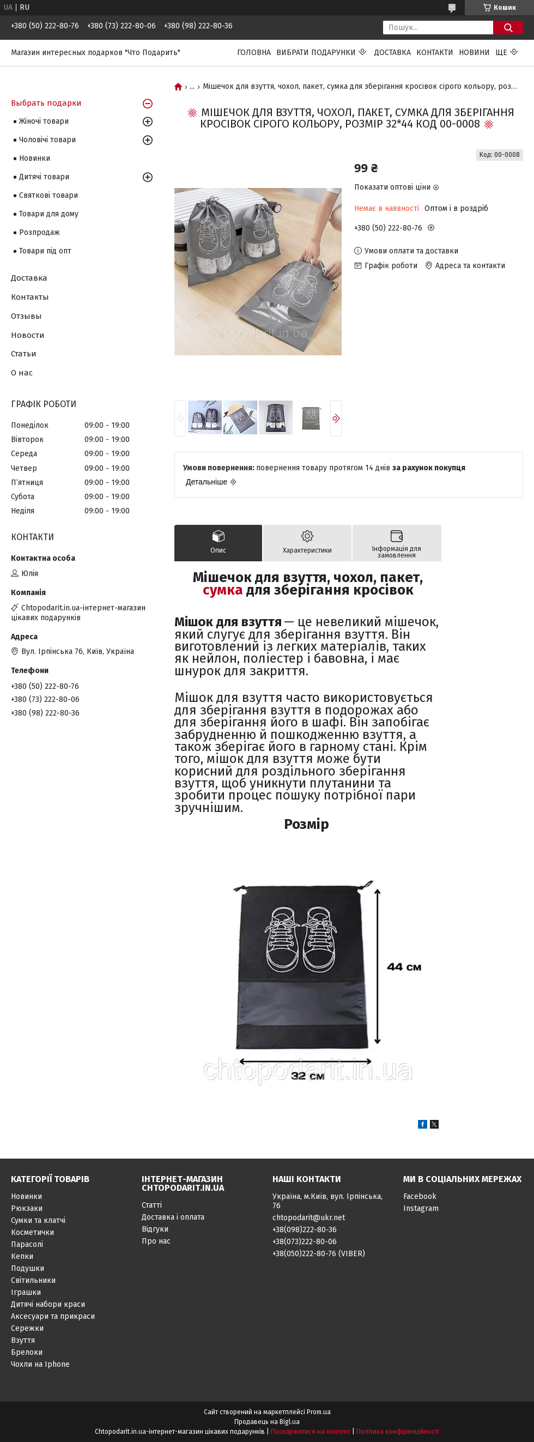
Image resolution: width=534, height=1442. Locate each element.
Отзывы (26, 316)
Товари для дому (48, 214)
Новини (474, 52)
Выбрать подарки (46, 103)
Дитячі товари (44, 176)
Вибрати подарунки (316, 52)
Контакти (434, 52)
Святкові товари (48, 195)
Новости (28, 335)
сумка (223, 589)
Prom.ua (319, 1412)
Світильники (33, 1280)
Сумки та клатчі (38, 1220)
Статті (152, 1205)
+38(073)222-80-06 (304, 1241)
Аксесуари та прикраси (53, 1316)
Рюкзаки (27, 1208)
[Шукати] (508, 27)
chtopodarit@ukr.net (308, 1217)
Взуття (23, 1340)
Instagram (421, 1208)
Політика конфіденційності (397, 1431)
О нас (22, 373)
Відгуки (155, 1229)
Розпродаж (39, 232)
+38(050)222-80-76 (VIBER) (318, 1253)
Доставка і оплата (173, 1217)
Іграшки (26, 1292)
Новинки (34, 158)
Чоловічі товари (47, 139)
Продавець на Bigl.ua (267, 1422)
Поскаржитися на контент (310, 1431)
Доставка (392, 52)
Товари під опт (45, 251)
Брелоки (27, 1352)
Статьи (24, 354)
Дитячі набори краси (48, 1304)
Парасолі (27, 1244)
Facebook (419, 1196)
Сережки (27, 1328)
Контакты (30, 297)
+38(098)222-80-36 (304, 1229)
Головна (254, 52)
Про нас (156, 1241)
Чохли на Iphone (40, 1364)
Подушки (27, 1268)
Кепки (22, 1256)
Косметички (32, 1232)
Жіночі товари (44, 121)
